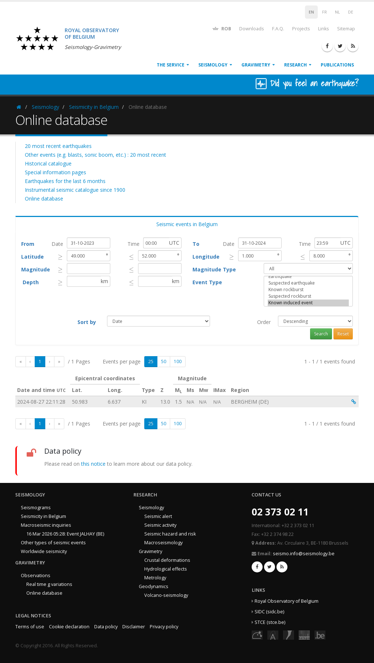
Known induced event (308, 303)
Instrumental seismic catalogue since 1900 (75, 189)
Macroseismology (163, 543)
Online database (44, 198)
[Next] (49, 361)
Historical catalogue (48, 163)
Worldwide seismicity (44, 551)
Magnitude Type (214, 269)
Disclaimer (133, 627)
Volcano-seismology (166, 595)
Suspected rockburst (308, 296)
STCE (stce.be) (270, 622)
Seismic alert (158, 516)
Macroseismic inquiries (46, 525)
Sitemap (346, 29)
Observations (35, 575)
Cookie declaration (69, 627)
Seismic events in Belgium (187, 224)
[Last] (59, 361)
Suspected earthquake (308, 283)
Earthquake (308, 276)
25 (150, 361)
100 (178, 361)
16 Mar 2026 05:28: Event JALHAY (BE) (65, 534)
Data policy (106, 627)
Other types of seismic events (53, 543)
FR (324, 12)
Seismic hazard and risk (170, 534)
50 (163, 361)
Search (321, 334)
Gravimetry (255, 65)
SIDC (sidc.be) (269, 612)
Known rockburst (308, 289)
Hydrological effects (165, 569)
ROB (221, 28)
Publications (337, 65)
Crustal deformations (167, 560)
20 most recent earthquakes (58, 145)
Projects (301, 29)
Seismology (213, 65)
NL (337, 12)
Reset (343, 334)
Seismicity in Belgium (94, 106)
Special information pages (55, 172)
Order (264, 322)
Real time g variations (49, 584)
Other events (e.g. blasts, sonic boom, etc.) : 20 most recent (95, 154)
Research (295, 65)
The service (170, 65)
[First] (20, 361)
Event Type (207, 282)
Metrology (155, 578)
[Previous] (30, 361)
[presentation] (60, 256)
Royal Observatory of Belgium (286, 601)
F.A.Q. (278, 29)
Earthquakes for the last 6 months (65, 181)
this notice (93, 463)
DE (350, 12)
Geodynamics (153, 586)
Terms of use (29, 627)
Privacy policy (164, 627)
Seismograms (36, 507)
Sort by (86, 322)
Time (133, 243)
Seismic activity (160, 525)
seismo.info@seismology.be (304, 553)
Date (57, 243)
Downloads (251, 29)
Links (323, 29)
